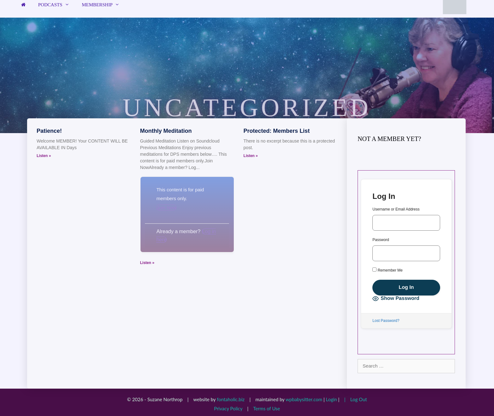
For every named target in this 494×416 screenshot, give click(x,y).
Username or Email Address (395, 209)
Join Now (166, 207)
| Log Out (354, 399)
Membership (104, 4)
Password (380, 240)
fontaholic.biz (230, 399)
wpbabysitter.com (303, 399)
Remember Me (387, 270)
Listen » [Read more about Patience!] (44, 156)
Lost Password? (385, 320)
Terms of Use (266, 408)
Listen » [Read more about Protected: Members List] (251, 156)
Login (331, 399)
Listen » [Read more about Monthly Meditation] (147, 263)
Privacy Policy (228, 408)
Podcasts (57, 4)
